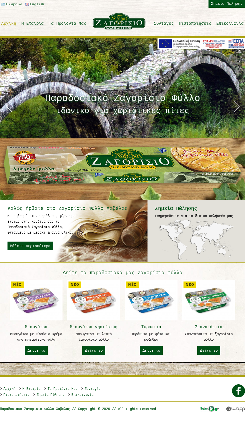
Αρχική (8, 23)
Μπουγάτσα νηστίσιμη (93, 317)
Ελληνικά (11, 4)
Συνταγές (164, 23)
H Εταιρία (32, 23)
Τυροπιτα (151, 317)
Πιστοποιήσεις (195, 23)
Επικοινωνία (230, 23)
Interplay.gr (209, 409)
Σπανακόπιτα (208, 317)
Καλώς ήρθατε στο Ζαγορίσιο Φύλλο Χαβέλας (68, 208)
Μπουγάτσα (36, 317)
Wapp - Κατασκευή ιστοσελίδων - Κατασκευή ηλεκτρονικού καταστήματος (235, 409)
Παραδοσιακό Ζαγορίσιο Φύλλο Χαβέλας (119, 21)
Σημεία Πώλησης (226, 4)
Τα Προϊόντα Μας (67, 23)
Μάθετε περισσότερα (30, 246)
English (34, 4)
